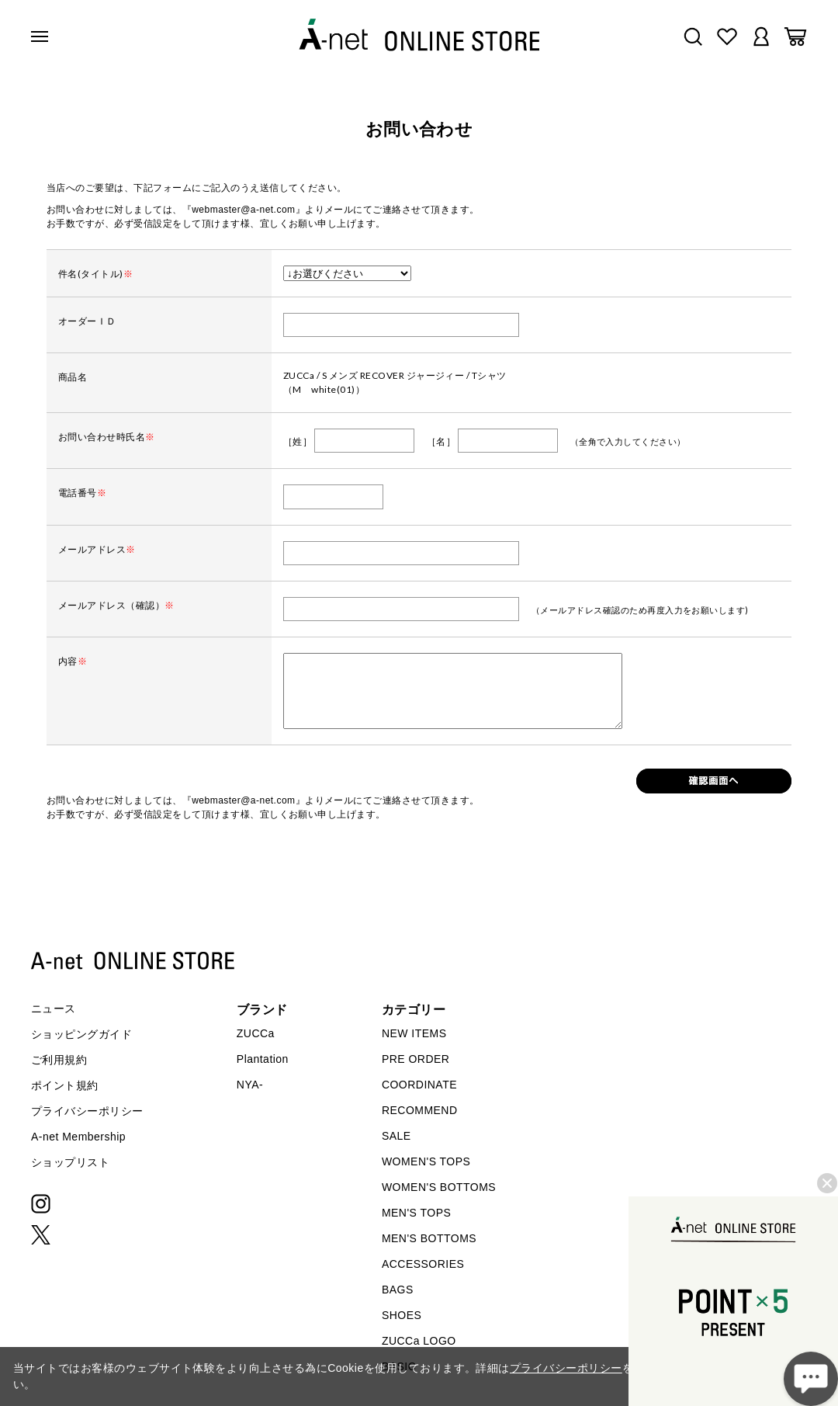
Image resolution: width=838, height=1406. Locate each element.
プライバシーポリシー (87, 1111)
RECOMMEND (420, 1110)
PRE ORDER (416, 1059)
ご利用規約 (59, 1060)
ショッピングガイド (81, 1034)
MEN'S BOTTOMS (429, 1238)
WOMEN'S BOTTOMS (439, 1187)
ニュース (53, 1008)
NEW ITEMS (414, 1033)
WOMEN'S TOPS (426, 1161)
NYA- (250, 1084)
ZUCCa (256, 1033)
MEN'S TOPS (416, 1212)
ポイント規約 (65, 1085)
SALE (396, 1136)
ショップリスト (70, 1162)
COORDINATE (419, 1084)
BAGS (398, 1289)
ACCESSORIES (423, 1264)
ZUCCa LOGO (419, 1341)
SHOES (401, 1315)
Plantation (263, 1059)
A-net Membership (78, 1136)
